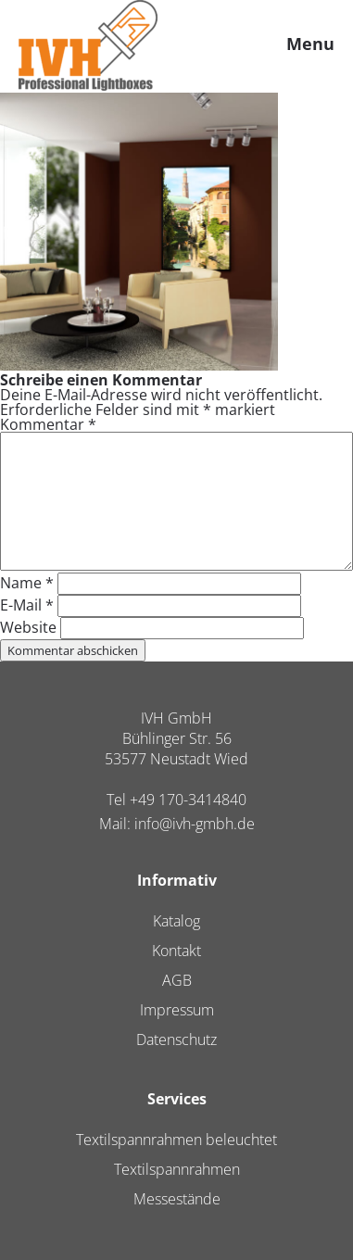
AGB (177, 980)
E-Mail (27, 605)
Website (28, 627)
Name (27, 583)
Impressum (177, 1010)
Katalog (176, 921)
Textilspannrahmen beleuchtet (176, 1139)
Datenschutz (176, 1039)
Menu (310, 43)
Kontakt (176, 950)
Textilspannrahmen (177, 1169)
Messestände (177, 1199)
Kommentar (48, 424)
